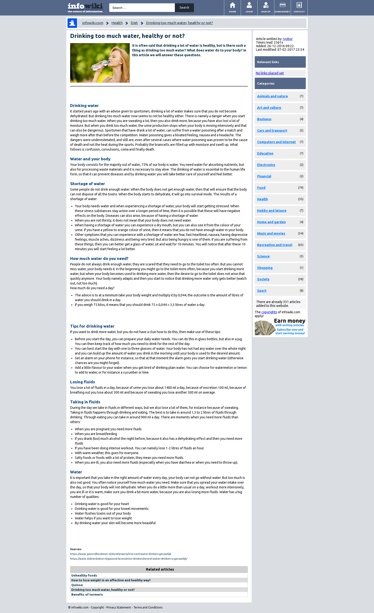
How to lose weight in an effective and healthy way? (111, 580)
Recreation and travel (274, 245)
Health (117, 23)
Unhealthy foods (84, 575)
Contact (299, 11)
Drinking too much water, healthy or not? (179, 23)
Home (232, 11)
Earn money (282, 11)
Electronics (266, 165)
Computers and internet (276, 142)
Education (265, 153)
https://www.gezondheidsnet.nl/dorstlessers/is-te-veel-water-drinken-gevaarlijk (120, 553)
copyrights (269, 312)
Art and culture (269, 108)
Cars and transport (272, 130)
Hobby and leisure (271, 211)
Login (249, 11)
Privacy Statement (118, 607)
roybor (288, 39)
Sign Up (265, 11)
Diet (134, 23)
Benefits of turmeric (87, 594)
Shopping (265, 268)
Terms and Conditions (147, 607)
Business (264, 119)
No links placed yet (270, 73)
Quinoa (77, 585)
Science (263, 256)
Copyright (97, 607)
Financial (264, 176)
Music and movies (271, 233)
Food (261, 188)
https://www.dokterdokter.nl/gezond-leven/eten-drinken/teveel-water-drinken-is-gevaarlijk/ (128, 558)
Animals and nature (272, 96)
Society (263, 279)
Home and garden (271, 222)
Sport (261, 291)
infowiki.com (92, 23)
